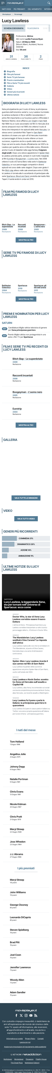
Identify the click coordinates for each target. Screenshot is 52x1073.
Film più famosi (13, 74)
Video (9, 89)
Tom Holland (17, 741)
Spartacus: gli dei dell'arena (40, 286)
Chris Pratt (16, 816)
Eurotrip (10, 158)
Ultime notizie (13, 94)
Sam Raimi (38, 132)
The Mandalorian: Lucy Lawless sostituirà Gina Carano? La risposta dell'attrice (30, 640)
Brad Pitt (15, 942)
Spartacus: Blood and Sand (18, 176)
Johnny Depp (17, 766)
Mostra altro (26, 240)
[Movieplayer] (26, 1010)
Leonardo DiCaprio (20, 917)
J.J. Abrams (16, 854)
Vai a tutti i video (26, 518)
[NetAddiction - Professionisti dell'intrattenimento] (32, 1054)
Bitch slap (9, 170)
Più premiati (19, 9)
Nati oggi (6, 9)
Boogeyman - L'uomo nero (27, 158)
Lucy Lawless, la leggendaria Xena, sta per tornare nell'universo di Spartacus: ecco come (25, 604)
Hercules (43, 129)
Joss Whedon (17, 841)
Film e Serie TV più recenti (18, 83)
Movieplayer (6, 14)
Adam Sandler (18, 992)
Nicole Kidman (18, 804)
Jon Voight (32, 121)
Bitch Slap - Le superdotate (8, 225)
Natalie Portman (19, 779)
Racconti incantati (22, 225)
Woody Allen (17, 979)
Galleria (10, 86)
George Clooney (19, 904)
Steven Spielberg (19, 929)
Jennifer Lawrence (20, 967)
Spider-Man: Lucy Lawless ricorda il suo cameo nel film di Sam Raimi (30, 662)
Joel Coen (15, 954)
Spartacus (22, 285)
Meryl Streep (17, 829)
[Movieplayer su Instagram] (26, 1015)
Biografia (11, 71)
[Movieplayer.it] (15, 3)
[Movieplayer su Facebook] (16, 1015)
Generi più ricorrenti (16, 92)
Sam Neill (43, 121)
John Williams (18, 892)
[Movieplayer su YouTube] (30, 1015)
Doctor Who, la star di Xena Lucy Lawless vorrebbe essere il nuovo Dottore (29, 619)
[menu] (3, 3)
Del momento (34, 9)
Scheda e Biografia (13, 28)
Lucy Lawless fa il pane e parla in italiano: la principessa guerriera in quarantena (29, 703)
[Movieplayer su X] (21, 1015)
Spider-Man (44, 153)
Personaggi (18, 14)
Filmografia (33, 28)
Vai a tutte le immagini (26, 498)
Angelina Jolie (18, 754)
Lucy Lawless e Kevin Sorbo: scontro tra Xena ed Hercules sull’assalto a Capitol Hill (30, 682)
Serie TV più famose (16, 77)
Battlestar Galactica (6, 286)
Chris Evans (16, 791)
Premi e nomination (15, 80)
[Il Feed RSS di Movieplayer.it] (35, 1015)
